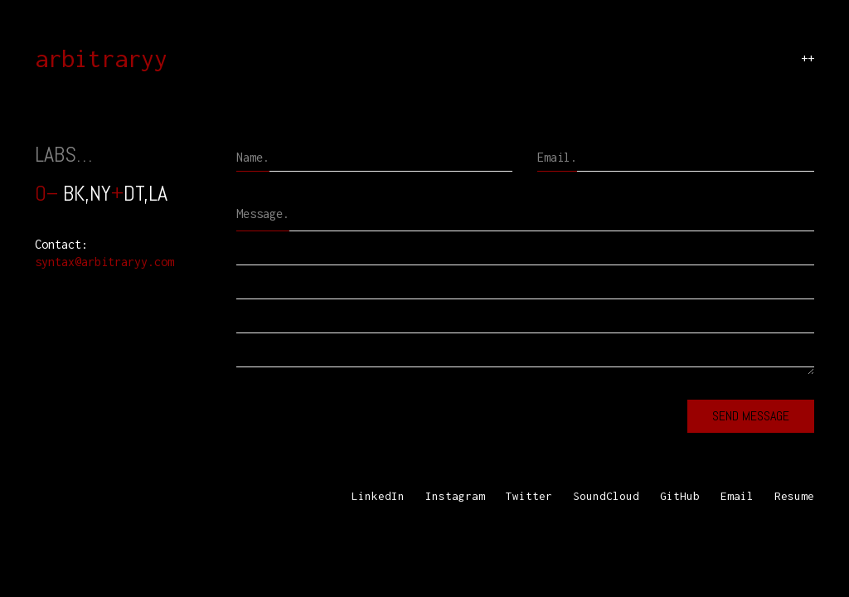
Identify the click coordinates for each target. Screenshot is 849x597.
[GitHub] (680, 496)
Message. (262, 213)
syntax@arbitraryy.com (104, 262)
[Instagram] (455, 496)
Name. (252, 157)
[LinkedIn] (378, 496)
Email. (557, 157)
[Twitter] (529, 496)
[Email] (737, 496)
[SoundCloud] (606, 496)
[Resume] (794, 496)
